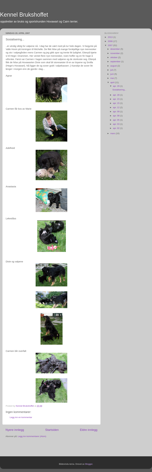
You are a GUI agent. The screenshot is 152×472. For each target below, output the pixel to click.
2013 (110, 37)
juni (112, 74)
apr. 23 (116, 99)
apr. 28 (116, 95)
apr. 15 (116, 103)
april (112, 82)
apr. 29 (116, 86)
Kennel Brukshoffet (24, 14)
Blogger (88, 464)
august (113, 66)
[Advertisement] (24, 447)
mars (113, 133)
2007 (110, 45)
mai (112, 78)
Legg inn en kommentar (21, 417)
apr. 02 (116, 128)
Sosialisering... (119, 90)
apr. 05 (116, 120)
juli (112, 70)
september (115, 61)
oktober (114, 57)
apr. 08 (116, 115)
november (115, 53)
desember (115, 49)
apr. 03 (116, 124)
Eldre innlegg (88, 429)
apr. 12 (116, 107)
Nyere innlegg (15, 429)
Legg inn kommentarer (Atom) (32, 436)
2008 (110, 41)
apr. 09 (116, 111)
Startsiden (52, 429)
